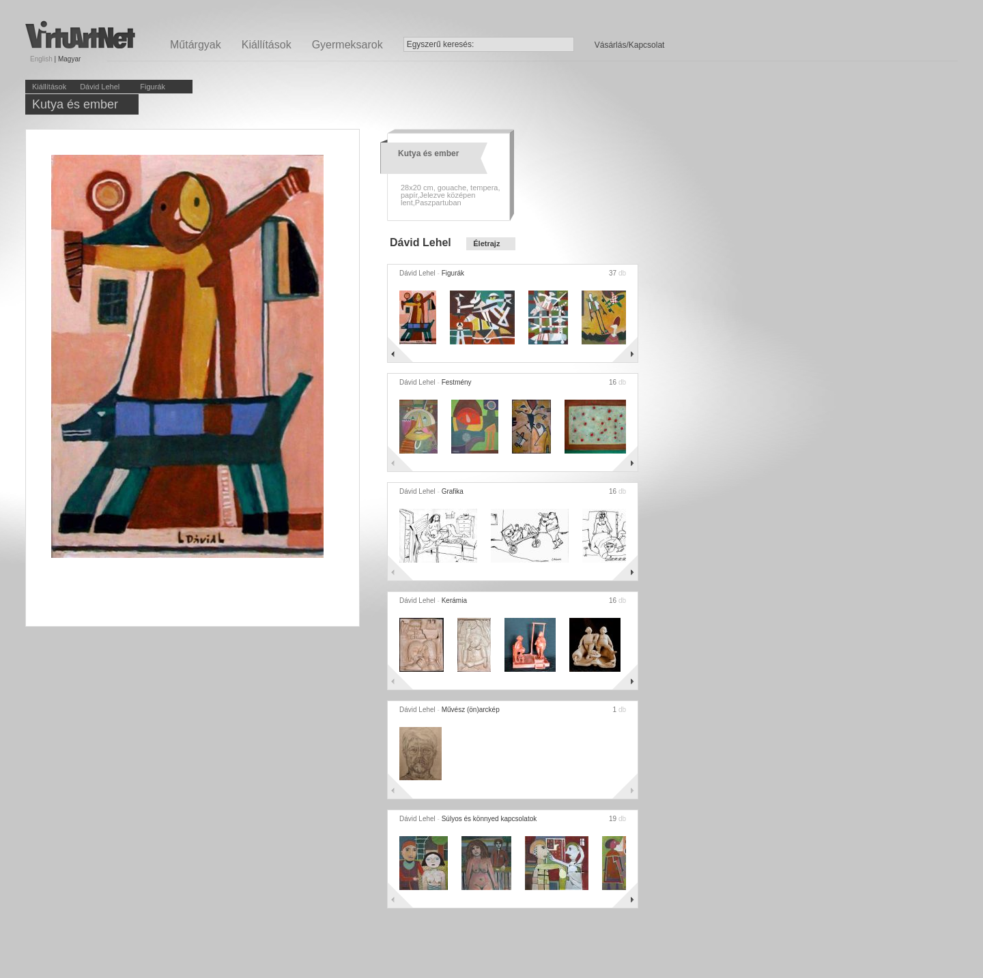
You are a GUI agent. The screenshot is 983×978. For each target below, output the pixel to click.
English (41, 59)
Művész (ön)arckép (471, 709)
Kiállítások (266, 44)
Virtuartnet (80, 34)
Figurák (152, 87)
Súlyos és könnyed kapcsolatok (489, 819)
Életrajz (486, 243)
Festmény (457, 382)
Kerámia (454, 600)
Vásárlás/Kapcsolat (630, 45)
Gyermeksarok (347, 44)
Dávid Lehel (99, 87)
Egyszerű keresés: (440, 44)
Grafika (453, 491)
